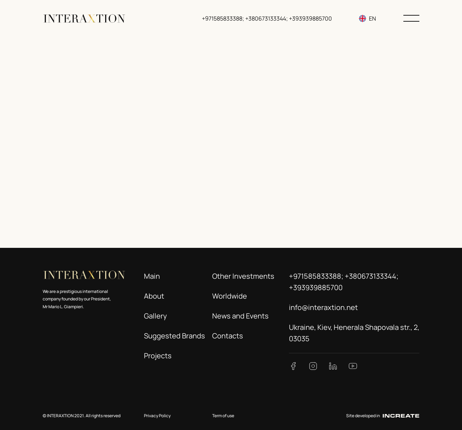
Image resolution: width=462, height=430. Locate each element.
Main (152, 276)
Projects (158, 355)
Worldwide (229, 296)
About (154, 296)
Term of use (223, 416)
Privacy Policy (157, 416)
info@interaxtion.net (323, 307)
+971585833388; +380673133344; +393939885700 (267, 18)
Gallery (155, 316)
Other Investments (243, 276)
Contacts (227, 336)
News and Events (240, 316)
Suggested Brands (174, 336)
